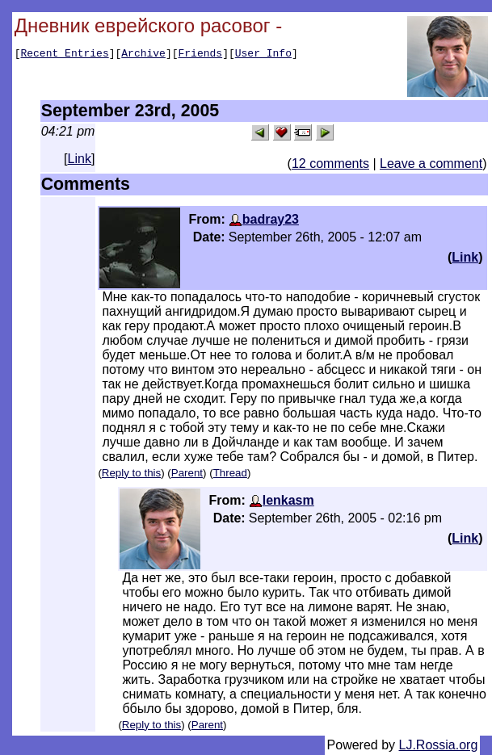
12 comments (330, 163)
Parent (187, 473)
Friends (201, 55)
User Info (263, 55)
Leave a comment (431, 163)
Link (79, 159)
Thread (230, 473)
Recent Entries (64, 55)
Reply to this (131, 473)
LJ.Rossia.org (438, 745)
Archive (143, 55)
